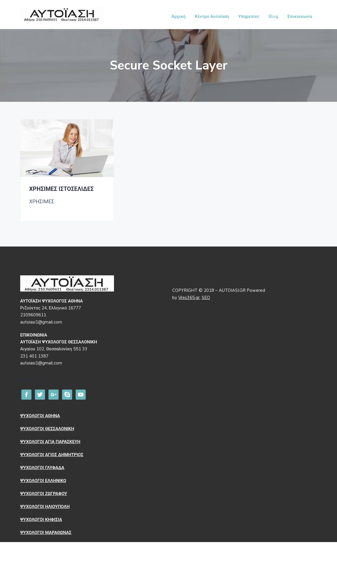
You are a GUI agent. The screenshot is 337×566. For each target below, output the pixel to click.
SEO (206, 297)
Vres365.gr (189, 297)
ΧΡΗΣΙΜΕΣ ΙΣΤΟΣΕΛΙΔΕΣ (61, 189)
